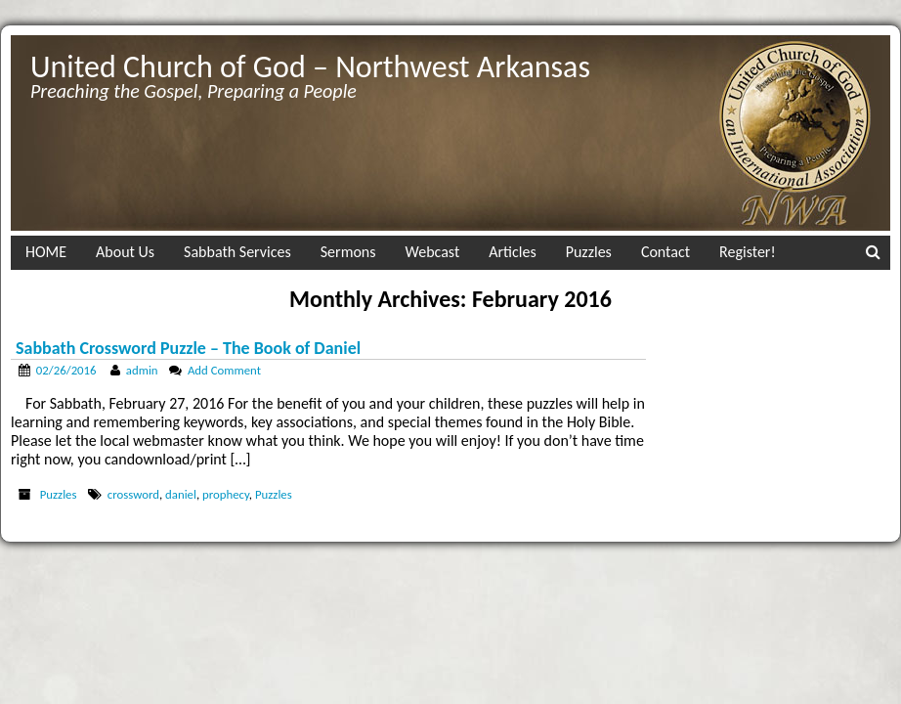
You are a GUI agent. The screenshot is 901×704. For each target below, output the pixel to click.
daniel (180, 494)
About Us (125, 251)
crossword (133, 494)
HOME (45, 251)
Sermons (348, 251)
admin (142, 370)
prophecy (225, 494)
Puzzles (589, 251)
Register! (747, 251)
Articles (512, 251)
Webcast (433, 251)
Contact (665, 251)
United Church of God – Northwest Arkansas (310, 67)
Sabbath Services (237, 251)
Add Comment (224, 370)
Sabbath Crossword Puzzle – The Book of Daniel (188, 348)
